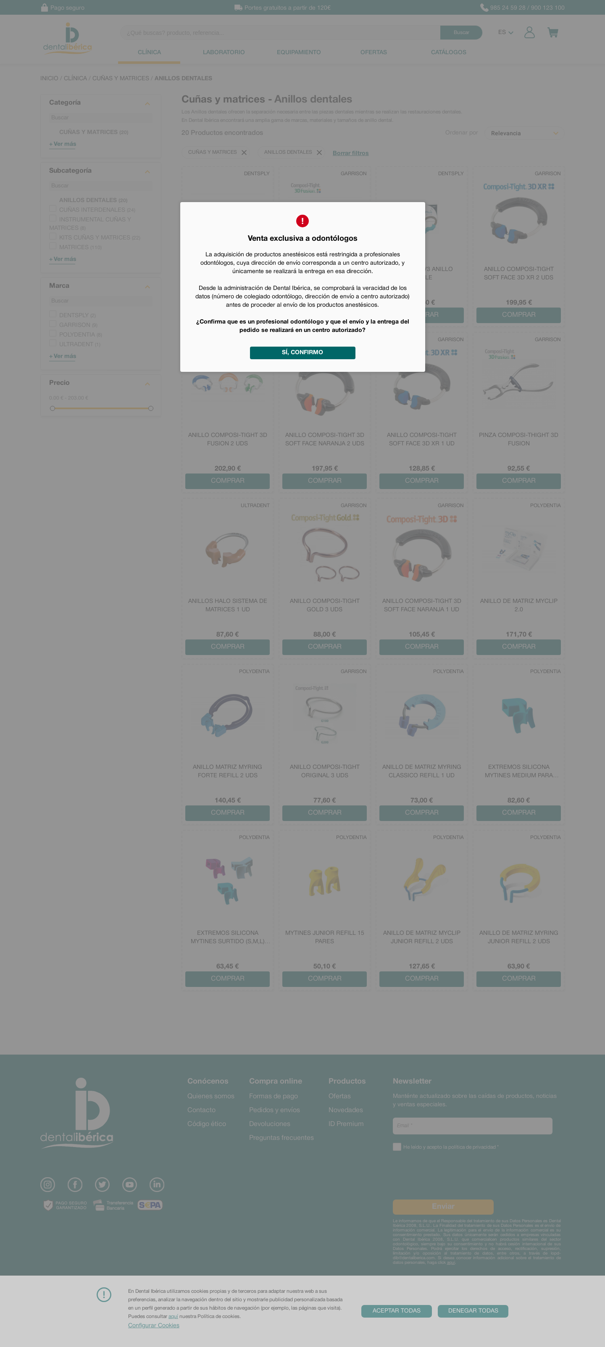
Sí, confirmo (302, 352)
